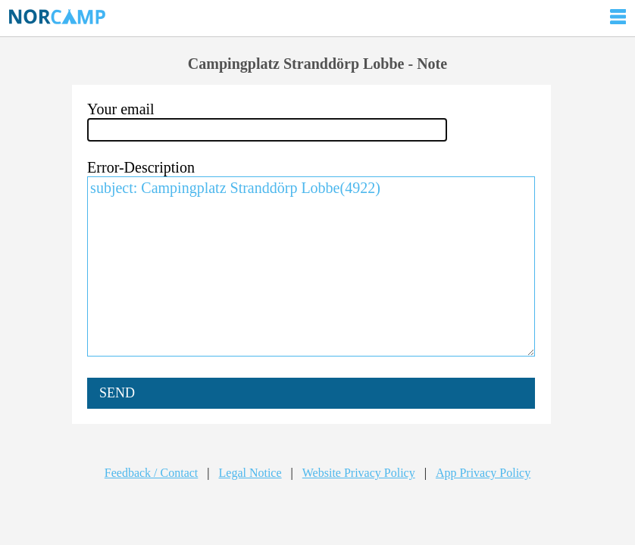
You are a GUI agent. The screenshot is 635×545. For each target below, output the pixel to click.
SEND (117, 392)
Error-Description (141, 167)
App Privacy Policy (483, 472)
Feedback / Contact (152, 472)
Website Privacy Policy (358, 472)
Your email (121, 109)
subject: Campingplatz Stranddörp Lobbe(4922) (311, 266)
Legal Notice (250, 472)
